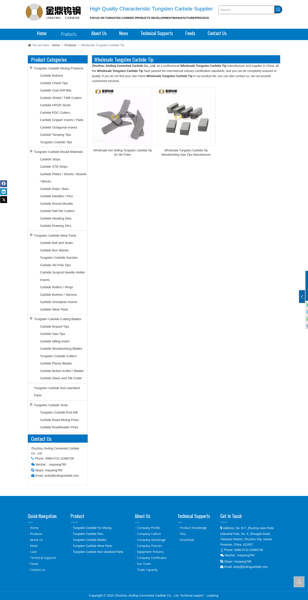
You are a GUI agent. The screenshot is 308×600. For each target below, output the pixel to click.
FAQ (183, 534)
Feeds (34, 564)
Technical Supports (43, 558)
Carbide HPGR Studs (55, 105)
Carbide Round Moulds (56, 203)
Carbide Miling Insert (55, 341)
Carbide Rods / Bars (54, 189)
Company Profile (148, 528)
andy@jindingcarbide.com (61, 475)
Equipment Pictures (150, 552)
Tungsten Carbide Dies (88, 534)
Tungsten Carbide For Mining (92, 528)
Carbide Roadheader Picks (59, 427)
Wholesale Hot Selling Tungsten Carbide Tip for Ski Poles (122, 152)
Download (187, 540)
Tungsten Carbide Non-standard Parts (57, 391)
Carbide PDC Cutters (55, 112)
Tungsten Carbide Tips (56, 142)
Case (33, 552)
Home (34, 528)
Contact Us (37, 570)
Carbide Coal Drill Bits (55, 90)
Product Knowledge (193, 528)
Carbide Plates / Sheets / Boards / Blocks (63, 177)
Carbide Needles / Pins (56, 196)
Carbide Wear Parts (54, 309)
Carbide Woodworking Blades (61, 348)
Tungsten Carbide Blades (89, 540)
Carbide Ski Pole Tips (55, 265)
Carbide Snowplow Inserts (58, 302)
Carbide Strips (50, 159)
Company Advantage (151, 540)
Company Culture (149, 534)
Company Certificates (152, 558)
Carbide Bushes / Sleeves (58, 294)
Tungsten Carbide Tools (51, 405)
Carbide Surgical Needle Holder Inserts (62, 276)
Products (36, 534)
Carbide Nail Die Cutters (57, 211)
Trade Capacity (147, 570)
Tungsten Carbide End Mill (59, 412)
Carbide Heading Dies (55, 218)
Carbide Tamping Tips (55, 134)
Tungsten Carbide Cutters (58, 356)
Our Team (144, 564)
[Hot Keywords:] (278, 9)
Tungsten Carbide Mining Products (58, 68)
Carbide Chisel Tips (54, 83)
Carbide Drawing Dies (55, 225)
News (34, 546)
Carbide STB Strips (53, 166)
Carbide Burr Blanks (54, 250)
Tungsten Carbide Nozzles (59, 257)
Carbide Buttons (51, 75)
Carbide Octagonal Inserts (58, 127)
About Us (36, 540)
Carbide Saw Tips (52, 334)
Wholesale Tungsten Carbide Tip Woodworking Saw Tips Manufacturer (186, 152)
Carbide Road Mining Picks (59, 420)
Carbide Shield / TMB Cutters (61, 98)
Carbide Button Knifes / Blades (62, 371)
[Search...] (246, 10)
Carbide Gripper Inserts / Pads (61, 120)
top (299, 581)
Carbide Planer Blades (56, 363)
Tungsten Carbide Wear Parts (55, 235)
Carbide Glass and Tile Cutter (61, 378)
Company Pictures (149, 546)
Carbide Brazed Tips (54, 326)
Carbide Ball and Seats (56, 243)
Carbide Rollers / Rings (56, 287)
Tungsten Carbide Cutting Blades (57, 319)
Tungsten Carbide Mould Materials (58, 152)
